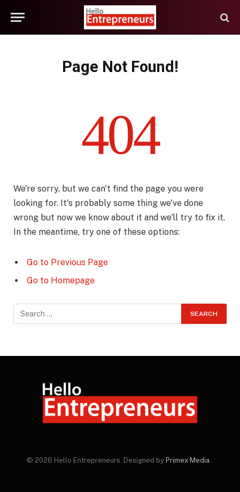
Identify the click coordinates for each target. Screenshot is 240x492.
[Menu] (18, 17)
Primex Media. (189, 460)
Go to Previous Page (67, 262)
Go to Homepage (61, 280)
